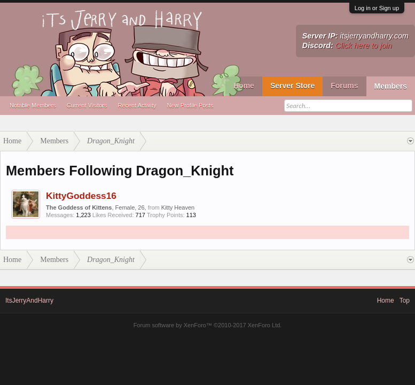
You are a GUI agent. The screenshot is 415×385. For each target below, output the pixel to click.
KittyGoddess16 (81, 195)
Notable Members (33, 105)
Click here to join (363, 45)
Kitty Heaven (177, 207)
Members (390, 86)
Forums (344, 85)
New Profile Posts (190, 105)
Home (243, 85)
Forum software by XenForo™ (208, 325)
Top (405, 300)
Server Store (292, 85)
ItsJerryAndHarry (29, 300)
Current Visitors (87, 105)
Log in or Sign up (377, 8)
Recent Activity (137, 105)
